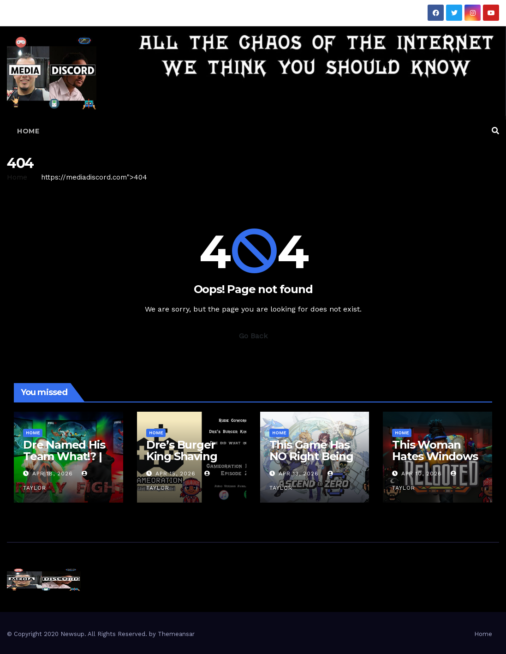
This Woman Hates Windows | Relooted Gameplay (434, 462)
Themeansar (176, 633)
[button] (495, 130)
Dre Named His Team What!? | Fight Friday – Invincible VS (64, 462)
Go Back (253, 335)
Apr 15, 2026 (175, 473)
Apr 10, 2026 (421, 473)
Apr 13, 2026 (299, 473)
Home (28, 131)
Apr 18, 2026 (52, 473)
